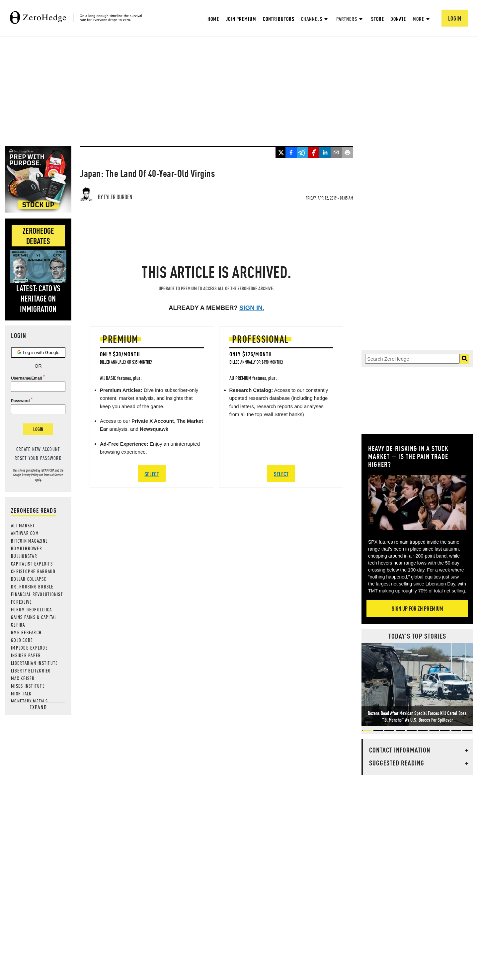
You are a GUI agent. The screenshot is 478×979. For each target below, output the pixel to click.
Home (213, 18)
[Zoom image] (417, 502)
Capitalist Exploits (32, 563)
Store (377, 18)
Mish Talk (21, 693)
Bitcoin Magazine (29, 540)
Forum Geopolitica (31, 609)
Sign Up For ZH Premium (417, 608)
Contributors (278, 18)
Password (20, 401)
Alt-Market (23, 525)
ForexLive (21, 601)
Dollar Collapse (28, 579)
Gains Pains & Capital (33, 617)
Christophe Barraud (33, 571)
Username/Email (26, 378)
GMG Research (26, 632)
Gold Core (22, 640)
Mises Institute (28, 685)
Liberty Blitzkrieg (31, 670)
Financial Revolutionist (37, 594)
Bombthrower (26, 548)
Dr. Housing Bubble (32, 586)
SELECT (151, 474)
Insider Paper (26, 655)
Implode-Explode (29, 647)
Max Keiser (23, 678)
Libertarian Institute (34, 663)
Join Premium (241, 18)
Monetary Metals (29, 701)
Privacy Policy (30, 475)
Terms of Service (53, 475)
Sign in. (251, 307)
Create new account (38, 449)
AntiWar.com (25, 533)
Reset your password (38, 458)
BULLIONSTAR (24, 556)
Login (38, 429)
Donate (398, 18)
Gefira (18, 624)
